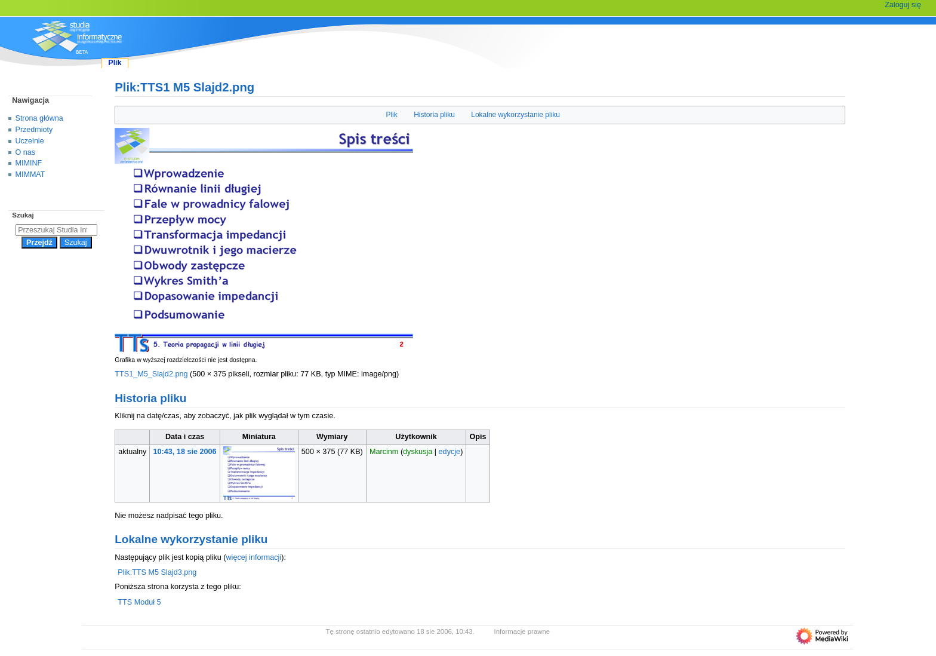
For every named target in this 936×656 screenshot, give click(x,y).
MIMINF (29, 163)
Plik (391, 115)
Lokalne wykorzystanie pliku (515, 115)
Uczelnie (30, 141)
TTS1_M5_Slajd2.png (151, 374)
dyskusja (417, 451)
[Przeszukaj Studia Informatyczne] (56, 230)
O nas (25, 152)
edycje (450, 451)
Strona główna (39, 118)
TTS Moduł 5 (139, 602)
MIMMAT (30, 174)
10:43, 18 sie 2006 (185, 451)
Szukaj (22, 215)
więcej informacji (253, 557)
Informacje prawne (522, 631)
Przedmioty (34, 129)
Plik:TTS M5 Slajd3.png (157, 572)
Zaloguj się (903, 5)
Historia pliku (434, 115)
